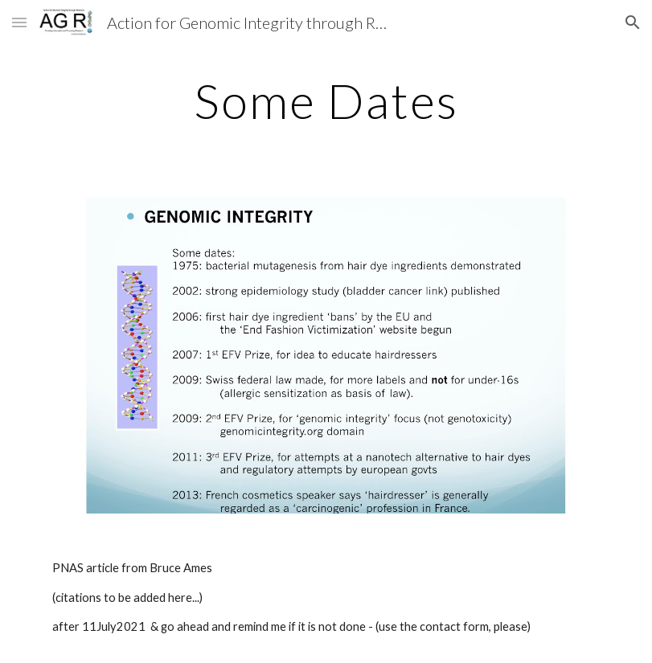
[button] (19, 22)
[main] (326, 100)
